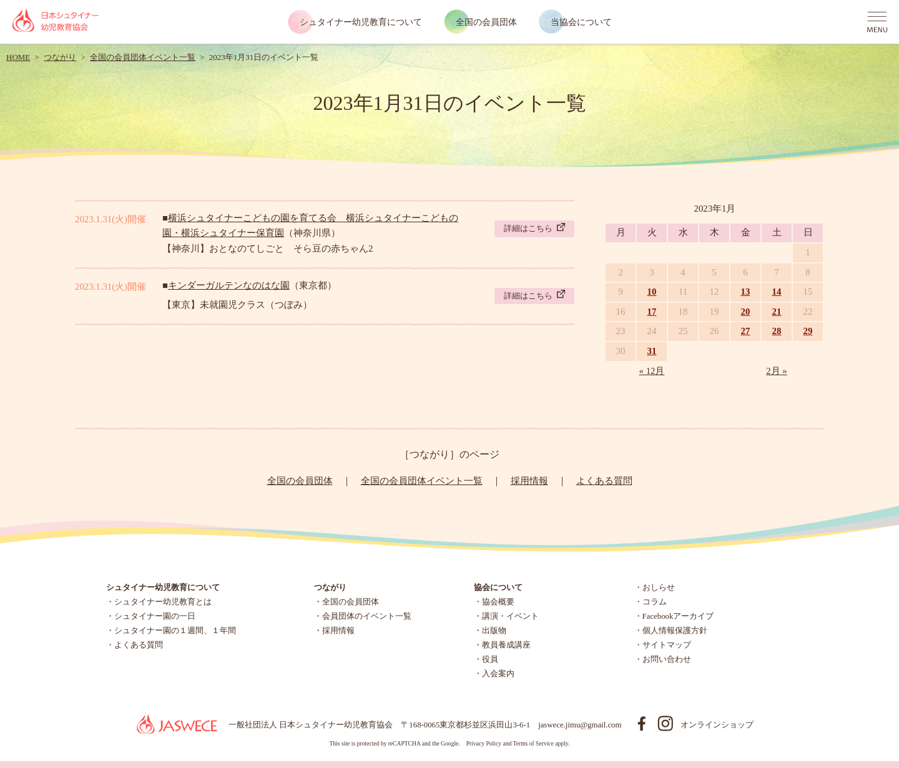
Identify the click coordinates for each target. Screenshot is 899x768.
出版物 (494, 630)
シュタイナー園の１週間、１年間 (175, 630)
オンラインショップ (717, 725)
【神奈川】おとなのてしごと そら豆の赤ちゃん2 (267, 249)
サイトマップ (666, 645)
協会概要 (498, 602)
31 (652, 351)
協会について (498, 587)
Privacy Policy (483, 743)
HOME (18, 57)
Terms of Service (533, 743)
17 (652, 312)
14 (777, 292)
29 (808, 331)
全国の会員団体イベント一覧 (142, 57)
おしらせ (658, 587)
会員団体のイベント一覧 (366, 616)
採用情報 (529, 481)
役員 (490, 659)
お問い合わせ (666, 659)
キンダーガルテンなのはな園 (229, 285)
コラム (654, 602)
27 (745, 331)
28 (777, 331)
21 (777, 312)
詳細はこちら (534, 228)
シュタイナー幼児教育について (361, 22)
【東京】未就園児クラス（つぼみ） (237, 305)
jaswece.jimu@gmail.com (579, 725)
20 (745, 312)
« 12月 (652, 371)
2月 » (776, 371)
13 (745, 292)
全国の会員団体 (486, 22)
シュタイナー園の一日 (154, 616)
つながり (60, 57)
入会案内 (498, 673)
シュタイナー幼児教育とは (163, 602)
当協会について (581, 22)
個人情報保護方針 (674, 630)
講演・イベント (510, 616)
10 (652, 292)
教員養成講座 (506, 645)
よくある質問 (604, 481)
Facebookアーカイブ (678, 616)
